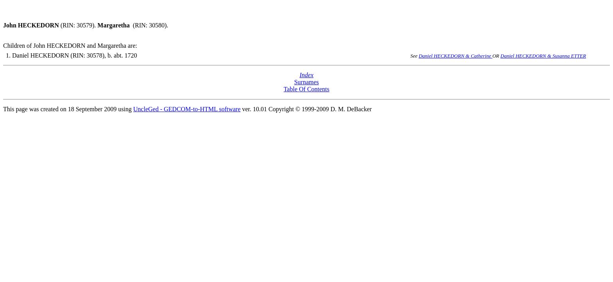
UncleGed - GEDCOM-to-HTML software (186, 109)
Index (306, 75)
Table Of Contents (306, 89)
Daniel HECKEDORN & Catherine (456, 56)
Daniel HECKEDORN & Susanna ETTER (543, 56)
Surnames (306, 82)
